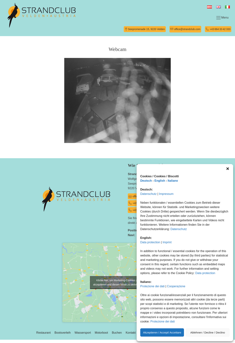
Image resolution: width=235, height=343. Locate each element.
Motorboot (101, 332)
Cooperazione (176, 286)
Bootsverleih (63, 332)
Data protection (150, 242)
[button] (227, 168)
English (159, 180)
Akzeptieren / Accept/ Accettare (162, 332)
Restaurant (43, 332)
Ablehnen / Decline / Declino (207, 332)
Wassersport (83, 332)
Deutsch (146, 180)
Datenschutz (148, 193)
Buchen (117, 332)
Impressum (166, 193)
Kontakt (130, 332)
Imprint (167, 242)
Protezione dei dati (152, 286)
